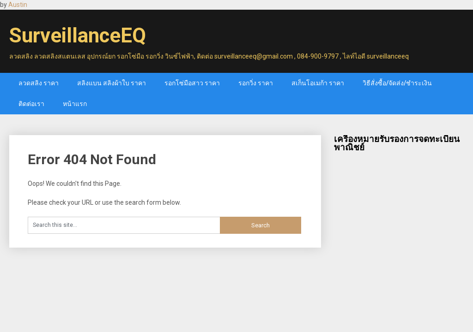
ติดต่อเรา (31, 103)
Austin (17, 4)
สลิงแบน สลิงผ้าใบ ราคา (111, 83)
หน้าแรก (75, 103)
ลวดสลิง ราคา (38, 83)
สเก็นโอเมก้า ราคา (317, 83)
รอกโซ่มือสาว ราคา (192, 83)
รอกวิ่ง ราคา (255, 83)
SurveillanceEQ (77, 35)
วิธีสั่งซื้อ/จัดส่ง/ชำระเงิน (397, 83)
